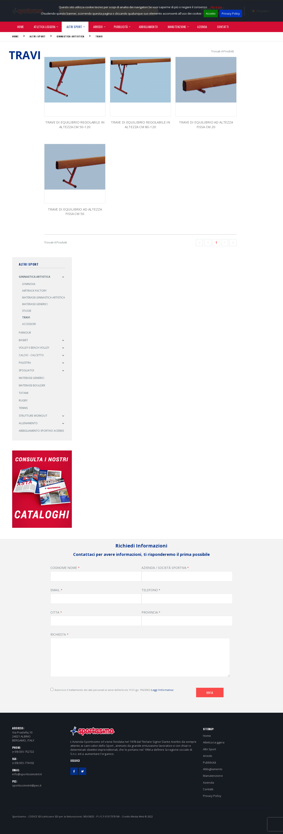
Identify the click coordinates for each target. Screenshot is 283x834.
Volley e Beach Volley (34, 348)
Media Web (137, 816)
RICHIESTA (58, 634)
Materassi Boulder (32, 385)
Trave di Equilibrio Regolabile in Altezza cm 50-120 (74, 124)
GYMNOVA (28, 284)
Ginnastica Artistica (70, 36)
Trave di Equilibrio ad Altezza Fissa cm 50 (75, 211)
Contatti (223, 27)
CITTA (54, 612)
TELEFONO (150, 590)
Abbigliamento (148, 27)
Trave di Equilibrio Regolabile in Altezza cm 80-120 (140, 124)
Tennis (23, 408)
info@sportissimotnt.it (27, 774)
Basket (23, 340)
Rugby (23, 400)
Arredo (98, 27)
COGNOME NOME (63, 568)
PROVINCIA (150, 612)
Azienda (202, 27)
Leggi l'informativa (162, 690)
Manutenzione (177, 27)
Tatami (23, 393)
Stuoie (26, 311)
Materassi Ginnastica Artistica (43, 297)
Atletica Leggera (44, 27)
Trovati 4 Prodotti (222, 51)
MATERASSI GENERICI (31, 378)
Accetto (211, 13)
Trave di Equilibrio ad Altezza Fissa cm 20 (206, 124)
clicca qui (216, 7)
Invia (209, 692)
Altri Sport (74, 27)
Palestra (25, 363)
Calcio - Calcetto (31, 355)
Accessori (29, 324)
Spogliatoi (26, 370)
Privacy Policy (231, 13)
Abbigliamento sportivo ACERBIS (41, 431)
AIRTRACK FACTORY (34, 291)
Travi (99, 36)
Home (20, 27)
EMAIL (55, 590)
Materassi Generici (35, 304)
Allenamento (28, 423)
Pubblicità (121, 27)
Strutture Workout (33, 416)
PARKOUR (25, 332)
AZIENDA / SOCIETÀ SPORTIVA (164, 568)
